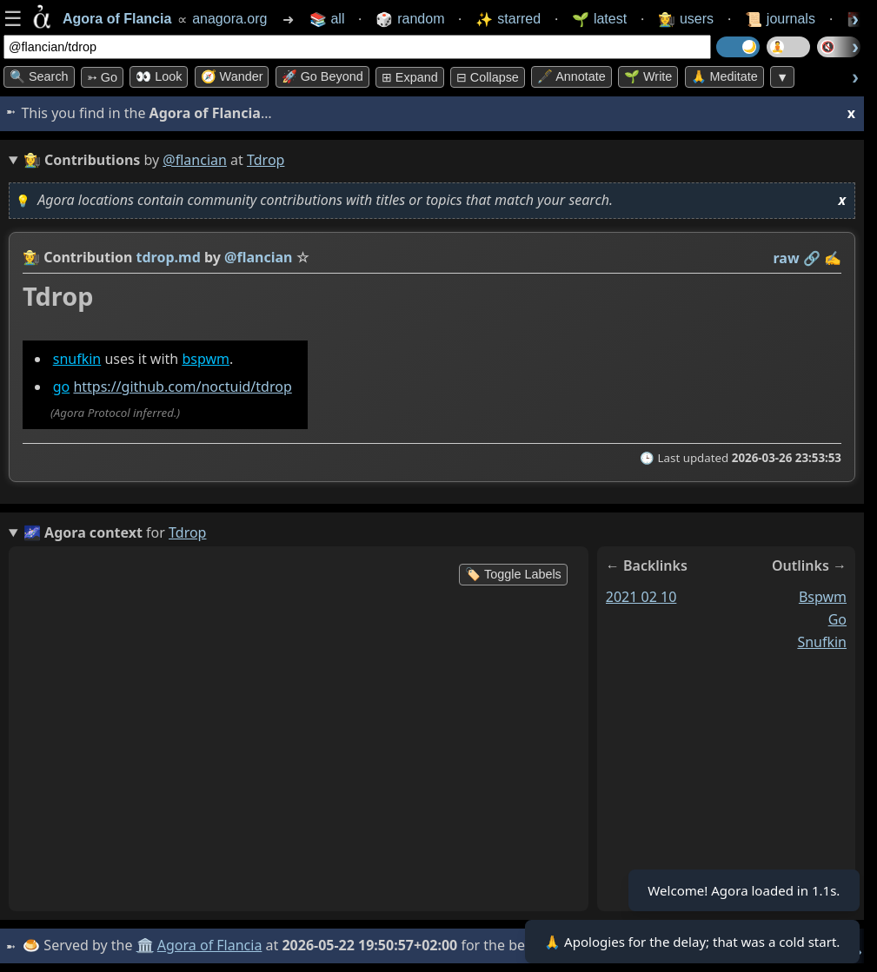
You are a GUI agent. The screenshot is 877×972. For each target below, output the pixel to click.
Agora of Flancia (212, 945)
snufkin (77, 358)
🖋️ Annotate (571, 76)
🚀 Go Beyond (322, 76)
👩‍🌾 (31, 257)
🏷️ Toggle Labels (513, 574)
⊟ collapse (487, 77)
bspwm (205, 358)
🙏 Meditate (724, 76)
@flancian (195, 159)
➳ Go (102, 77)
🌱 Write (648, 76)
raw (787, 258)
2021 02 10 (641, 596)
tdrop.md (168, 257)
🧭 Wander (232, 76)
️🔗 (812, 258)
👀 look (159, 76)
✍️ (832, 258)
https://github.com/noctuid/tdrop (182, 386)
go (61, 386)
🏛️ (147, 945)
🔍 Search (39, 76)
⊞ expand (410, 77)
